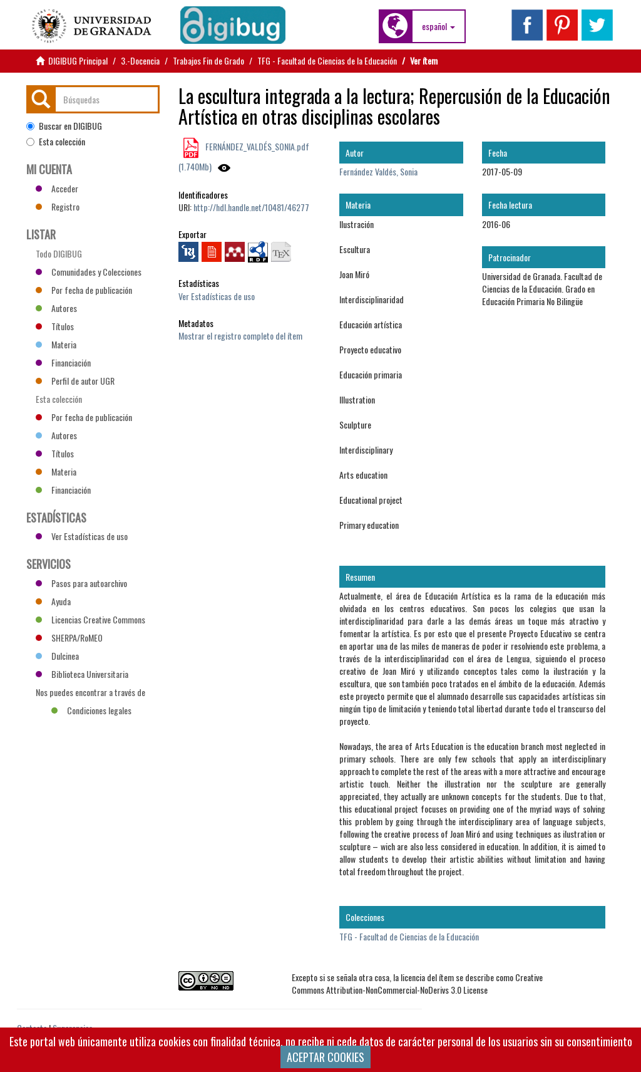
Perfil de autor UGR (75, 380)
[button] (438, 26)
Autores (56, 308)
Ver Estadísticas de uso (216, 296)
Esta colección (55, 141)
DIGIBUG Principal (78, 60)
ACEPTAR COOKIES (325, 1057)
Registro (57, 206)
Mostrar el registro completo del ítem (240, 335)
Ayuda (53, 601)
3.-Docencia (140, 60)
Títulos (55, 326)
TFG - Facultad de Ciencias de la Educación (327, 60)
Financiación (63, 362)
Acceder (57, 188)
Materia (56, 344)
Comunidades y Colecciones (88, 271)
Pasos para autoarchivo (81, 583)
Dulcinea (57, 655)
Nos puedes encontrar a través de (90, 693)
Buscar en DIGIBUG (64, 126)
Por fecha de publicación (84, 289)
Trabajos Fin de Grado (208, 60)
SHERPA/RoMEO (69, 637)
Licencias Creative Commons (90, 619)
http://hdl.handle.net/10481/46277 (251, 207)
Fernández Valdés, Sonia (378, 171)
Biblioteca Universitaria (82, 673)
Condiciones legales (91, 710)
